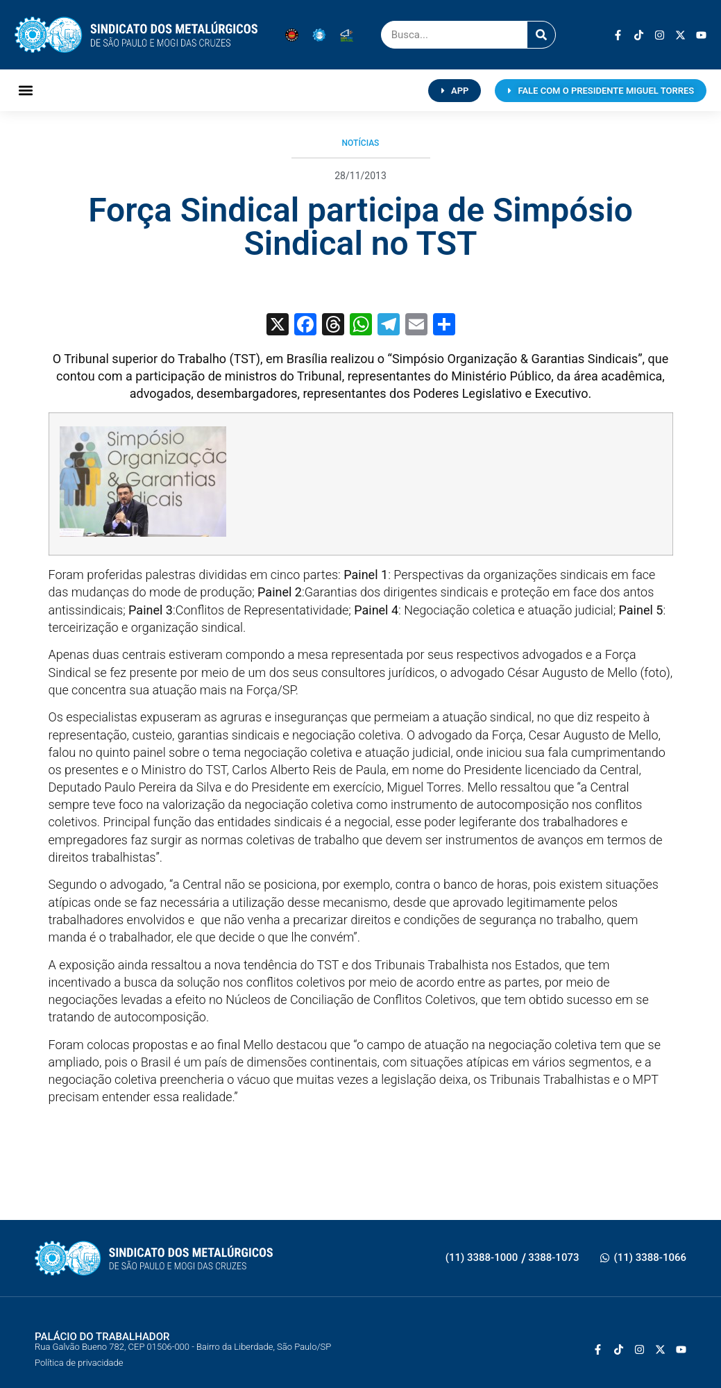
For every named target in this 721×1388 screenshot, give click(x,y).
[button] (26, 90)
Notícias (361, 143)
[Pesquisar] (541, 35)
